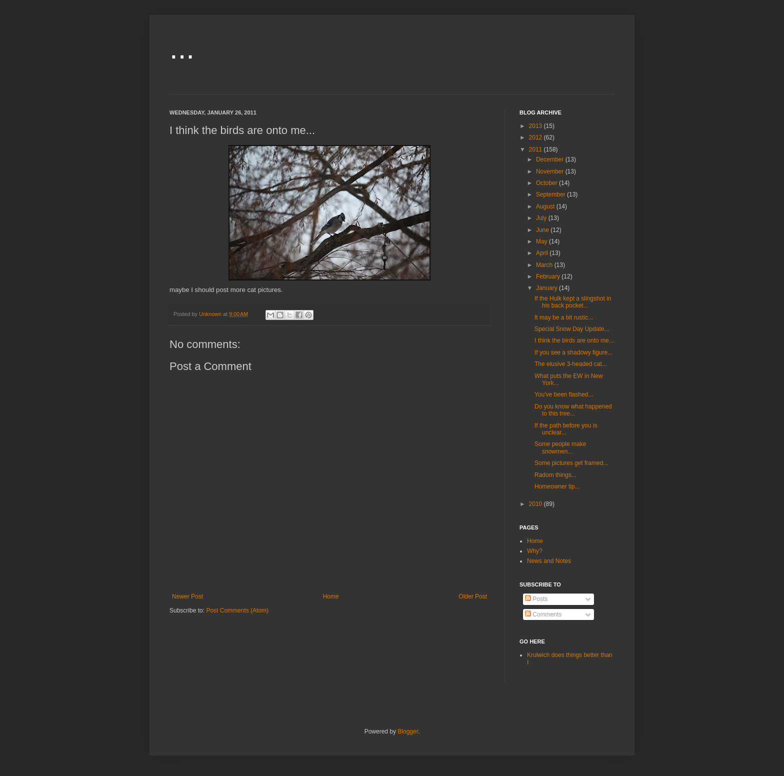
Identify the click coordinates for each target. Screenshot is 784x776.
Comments (543, 614)
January (547, 288)
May (542, 241)
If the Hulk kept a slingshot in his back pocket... (572, 302)
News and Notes (549, 561)
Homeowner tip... (557, 486)
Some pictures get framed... (571, 463)
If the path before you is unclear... (565, 429)
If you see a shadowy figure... (573, 352)
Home (331, 596)
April (543, 253)
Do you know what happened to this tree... (573, 410)
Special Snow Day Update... (571, 329)
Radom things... (555, 475)
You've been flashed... (563, 394)
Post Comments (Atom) (237, 610)
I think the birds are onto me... (574, 340)
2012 (536, 137)
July (542, 218)
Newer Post (187, 596)
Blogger (408, 731)
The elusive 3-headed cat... (570, 364)
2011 (536, 149)
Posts (536, 599)
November (551, 171)
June (543, 230)
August (546, 206)
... (182, 48)
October (547, 183)
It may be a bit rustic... (563, 317)
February (549, 276)
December (551, 159)
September (551, 194)
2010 (536, 504)
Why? (534, 551)
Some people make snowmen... (560, 447)
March (545, 265)
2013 (536, 126)
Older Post (472, 596)
